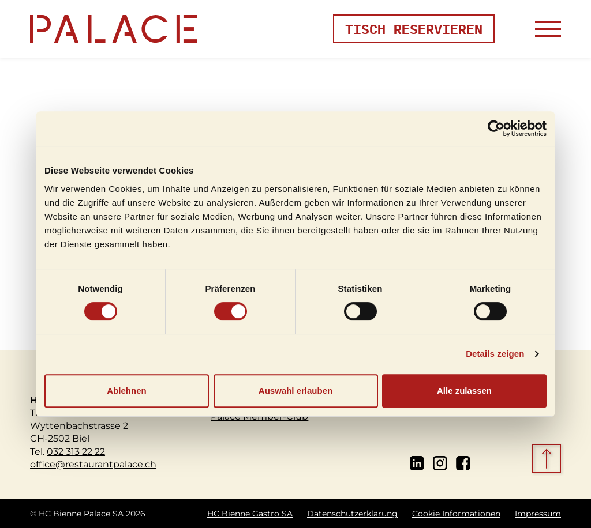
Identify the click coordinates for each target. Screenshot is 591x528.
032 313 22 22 (76, 451)
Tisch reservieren (413, 28)
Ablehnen (126, 390)
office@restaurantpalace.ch (93, 464)
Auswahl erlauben (295, 390)
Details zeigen (495, 354)
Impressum (538, 514)
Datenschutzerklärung (352, 514)
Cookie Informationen (456, 514)
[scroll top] (547, 459)
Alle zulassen (464, 390)
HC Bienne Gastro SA (250, 514)
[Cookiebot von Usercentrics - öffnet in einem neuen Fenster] (496, 128)
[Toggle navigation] (548, 29)
